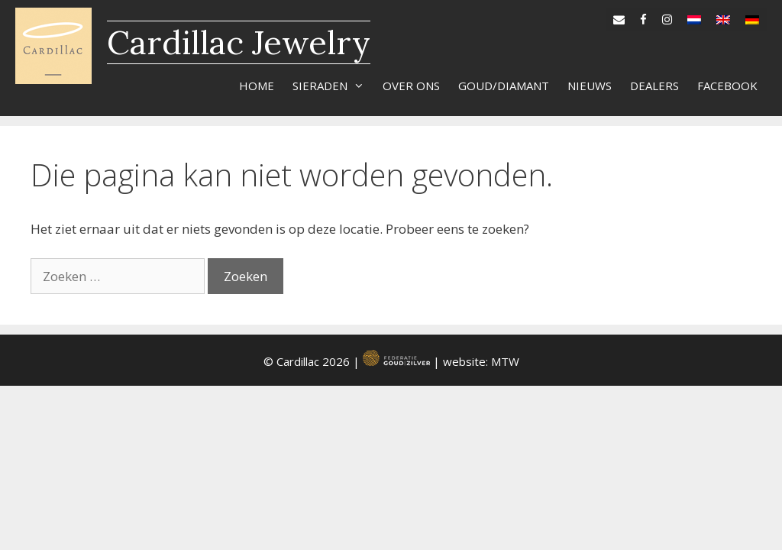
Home (256, 85)
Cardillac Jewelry (238, 42)
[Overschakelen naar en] (723, 16)
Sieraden (332, 85)
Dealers (654, 85)
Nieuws (589, 85)
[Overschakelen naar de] (752, 16)
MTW (505, 361)
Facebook (727, 85)
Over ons (411, 85)
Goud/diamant (503, 85)
